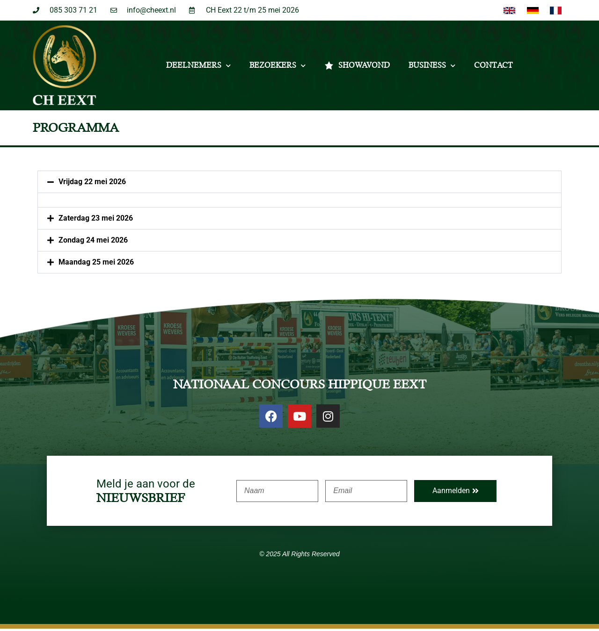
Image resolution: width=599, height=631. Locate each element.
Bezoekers (277, 68)
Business (432, 68)
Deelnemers (198, 68)
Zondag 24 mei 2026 (93, 242)
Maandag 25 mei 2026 (96, 264)
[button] (299, 184)
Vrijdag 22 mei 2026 (92, 183)
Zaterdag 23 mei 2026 (95, 220)
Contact (493, 68)
